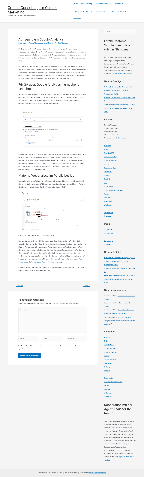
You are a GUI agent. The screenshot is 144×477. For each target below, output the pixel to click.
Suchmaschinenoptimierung (114, 191)
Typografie (108, 199)
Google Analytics (42, 43)
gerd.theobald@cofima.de (117, 140)
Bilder (106, 152)
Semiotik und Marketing (82, 11)
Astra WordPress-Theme (97, 473)
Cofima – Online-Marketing (82, 4)
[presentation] (108, 3)
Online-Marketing (102, 3)
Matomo (51, 43)
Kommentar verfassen (26, 43)
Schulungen (100, 11)
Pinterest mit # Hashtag (126, 312)
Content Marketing (110, 159)
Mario (106, 316)
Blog (110, 11)
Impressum (78, 18)
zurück (19, 286)
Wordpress (108, 206)
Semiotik (107, 181)
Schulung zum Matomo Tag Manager (45, 262)
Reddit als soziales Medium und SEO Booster (120, 107)
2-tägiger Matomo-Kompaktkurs (123, 74)
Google (106, 166)
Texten (106, 195)
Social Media (108, 188)
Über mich (119, 11)
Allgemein (107, 148)
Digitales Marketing (111, 162)
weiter (86, 286)
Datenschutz (108, 213)
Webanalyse (108, 202)
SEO (105, 184)
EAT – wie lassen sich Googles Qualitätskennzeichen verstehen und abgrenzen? (120, 322)
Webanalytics (118, 3)
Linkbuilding (108, 173)
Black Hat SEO (109, 155)
